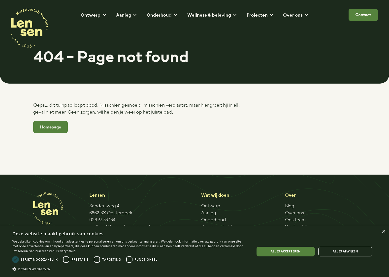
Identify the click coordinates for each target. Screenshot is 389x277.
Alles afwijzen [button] (345, 251)
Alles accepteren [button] (286, 251)
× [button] (383, 231)
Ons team (295, 219)
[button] (103, 15)
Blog (289, 205)
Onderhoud (213, 219)
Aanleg (208, 212)
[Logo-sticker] (29, 28)
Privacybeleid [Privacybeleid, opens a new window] (66, 251)
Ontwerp (210, 205)
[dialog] (194, 251)
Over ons (294, 212)
